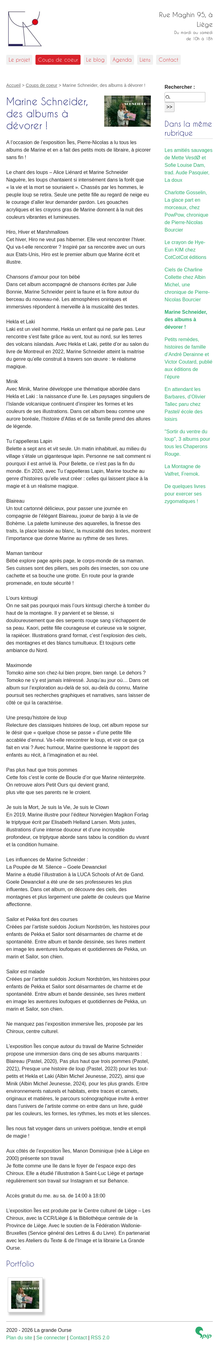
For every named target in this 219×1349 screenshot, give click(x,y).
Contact (168, 60)
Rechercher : (180, 87)
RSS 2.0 (100, 1337)
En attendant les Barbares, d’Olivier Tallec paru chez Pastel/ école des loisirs (185, 404)
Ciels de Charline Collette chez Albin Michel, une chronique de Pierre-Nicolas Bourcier (187, 284)
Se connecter (51, 1337)
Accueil (13, 85)
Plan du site (19, 1337)
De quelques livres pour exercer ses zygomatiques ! (185, 494)
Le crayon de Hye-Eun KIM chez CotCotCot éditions (185, 250)
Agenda (122, 60)
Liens (145, 60)
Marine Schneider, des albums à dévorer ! (186, 319)
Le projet (19, 60)
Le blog (95, 60)
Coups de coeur (58, 60)
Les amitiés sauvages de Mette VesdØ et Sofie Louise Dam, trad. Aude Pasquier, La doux (188, 165)
